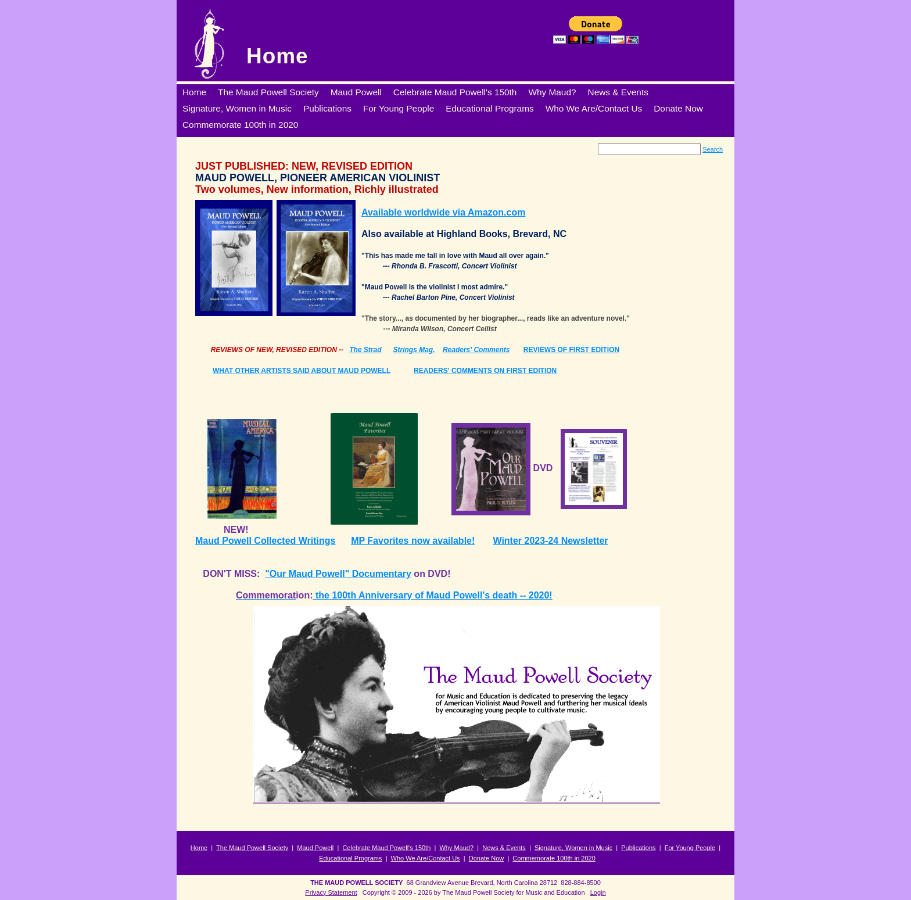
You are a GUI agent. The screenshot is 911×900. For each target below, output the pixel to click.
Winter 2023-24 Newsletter (550, 541)
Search (712, 149)
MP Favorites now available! (413, 541)
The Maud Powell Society (252, 847)
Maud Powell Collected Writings (265, 541)
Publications (638, 847)
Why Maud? (456, 847)
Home (277, 56)
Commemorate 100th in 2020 (553, 858)
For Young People (690, 847)
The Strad (365, 350)
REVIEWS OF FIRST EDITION (571, 350)
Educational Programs (350, 858)
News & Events (504, 847)
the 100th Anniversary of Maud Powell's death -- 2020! (432, 595)
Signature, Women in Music (573, 847)
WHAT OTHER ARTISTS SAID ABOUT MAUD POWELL (301, 371)
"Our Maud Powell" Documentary (338, 574)
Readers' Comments (476, 350)
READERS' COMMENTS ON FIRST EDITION (485, 371)
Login (598, 892)
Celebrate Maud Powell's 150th (386, 847)
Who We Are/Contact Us (425, 858)
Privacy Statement (331, 892)
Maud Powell (315, 847)
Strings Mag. (414, 350)
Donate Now (486, 858)
